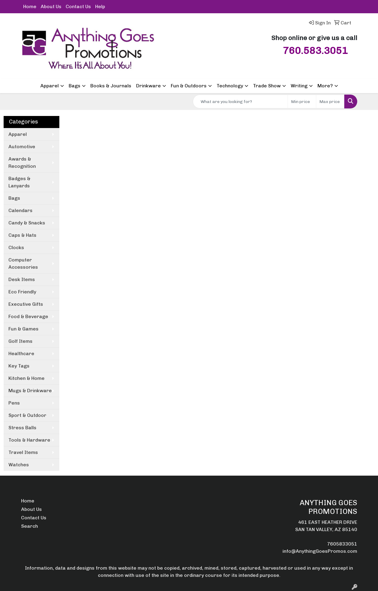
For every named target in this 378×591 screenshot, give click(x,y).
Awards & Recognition (22, 162)
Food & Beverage (28, 316)
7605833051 (342, 544)
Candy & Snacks (26, 223)
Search (29, 526)
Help (100, 6)
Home (29, 6)
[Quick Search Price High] (330, 101)
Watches (18, 464)
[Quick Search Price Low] (302, 101)
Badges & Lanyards (19, 182)
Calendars (20, 210)
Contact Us (78, 6)
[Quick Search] (240, 101)
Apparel (49, 86)
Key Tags (19, 366)
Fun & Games (23, 329)
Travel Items (23, 452)
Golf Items (20, 341)
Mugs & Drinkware (30, 390)
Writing (299, 86)
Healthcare (21, 353)
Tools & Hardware (29, 440)
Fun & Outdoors (189, 86)
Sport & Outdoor (27, 415)
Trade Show (267, 86)
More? (325, 86)
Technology (230, 86)
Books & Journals (110, 86)
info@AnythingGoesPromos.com (320, 551)
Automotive (21, 146)
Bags (74, 86)
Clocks (16, 247)
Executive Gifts (25, 304)
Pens (14, 403)
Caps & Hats (22, 235)
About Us (51, 6)
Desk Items (21, 279)
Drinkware (148, 86)
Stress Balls (22, 427)
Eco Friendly (22, 292)
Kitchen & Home (26, 378)
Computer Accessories (23, 263)
